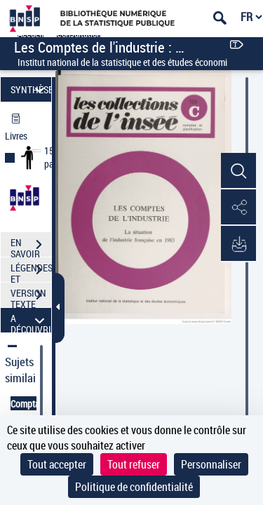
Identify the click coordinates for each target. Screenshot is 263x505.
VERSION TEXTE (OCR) (31, 296)
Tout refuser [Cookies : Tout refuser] (133, 464)
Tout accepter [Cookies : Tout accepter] (56, 464)
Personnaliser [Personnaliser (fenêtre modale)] (211, 464)
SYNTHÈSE (31, 89)
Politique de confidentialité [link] (134, 486)
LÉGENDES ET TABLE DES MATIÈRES (31, 271)
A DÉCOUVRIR (31, 320)
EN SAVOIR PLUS (31, 246)
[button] (238, 171)
